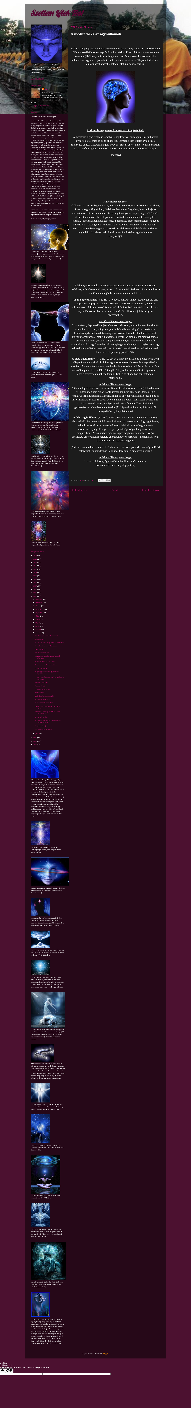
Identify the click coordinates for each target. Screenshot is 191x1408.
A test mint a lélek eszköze (44, 703)
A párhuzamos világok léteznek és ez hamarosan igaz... (48, 721)
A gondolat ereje (40, 726)
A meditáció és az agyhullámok (46, 646)
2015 (35, 593)
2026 (35, 556)
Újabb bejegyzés (79, 490)
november (39, 602)
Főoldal (114, 490)
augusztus (39, 612)
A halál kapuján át (41, 668)
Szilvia (46, 89)
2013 (35, 738)
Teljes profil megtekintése (40, 106)
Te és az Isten (39, 639)
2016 (35, 589)
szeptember (40, 609)
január (38, 733)
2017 (35, 586)
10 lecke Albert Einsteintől (44, 696)
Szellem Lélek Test (56, 13)
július (38, 616)
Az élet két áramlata (42, 653)
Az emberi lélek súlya (42, 699)
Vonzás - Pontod (40, 686)
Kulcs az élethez (40, 649)
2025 (35, 559)
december (39, 599)
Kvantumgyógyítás (41, 682)
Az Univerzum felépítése (43, 729)
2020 (35, 576)
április (38, 626)
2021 (35, 572)
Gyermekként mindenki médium (46, 665)
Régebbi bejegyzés (151, 490)
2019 (35, 579)
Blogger (105, 1353)
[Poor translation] (9, 1370)
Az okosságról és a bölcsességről (46, 636)
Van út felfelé (39, 693)
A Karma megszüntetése (43, 689)
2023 (35, 566)
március (38, 629)
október (38, 606)
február (38, 633)
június (38, 619)
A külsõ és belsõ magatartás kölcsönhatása (49, 642)
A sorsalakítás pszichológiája (45, 661)
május (38, 623)
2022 (35, 569)
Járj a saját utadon (41, 717)
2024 (35, 562)
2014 (35, 596)
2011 (35, 744)
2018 (35, 583)
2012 (35, 741)
